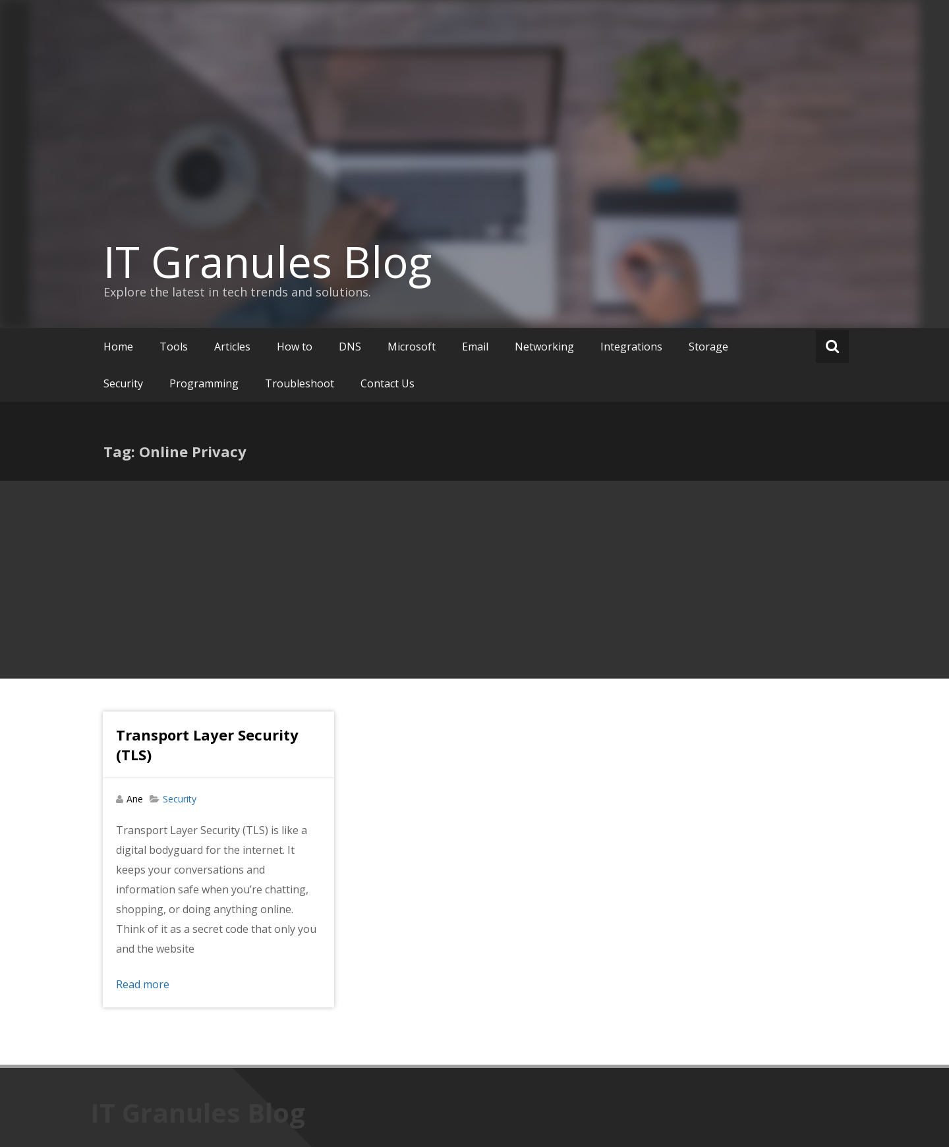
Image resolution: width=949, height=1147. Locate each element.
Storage (708, 346)
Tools (173, 346)
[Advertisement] (474, 580)
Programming (204, 383)
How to (294, 346)
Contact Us (387, 383)
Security (123, 383)
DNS (350, 346)
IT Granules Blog (267, 262)
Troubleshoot (299, 383)
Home (118, 346)
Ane (135, 799)
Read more (142, 984)
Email (475, 346)
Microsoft (412, 346)
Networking (544, 346)
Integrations (631, 346)
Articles (232, 346)
